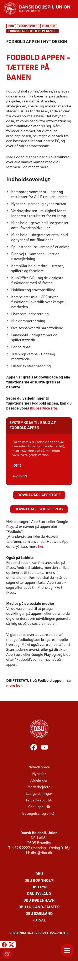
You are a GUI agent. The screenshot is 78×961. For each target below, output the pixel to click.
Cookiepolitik (39, 807)
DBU (11, 26)
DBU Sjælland (39, 914)
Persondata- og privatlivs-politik (39, 933)
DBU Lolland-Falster (39, 907)
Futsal (39, 920)
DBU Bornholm (39, 881)
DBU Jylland (39, 894)
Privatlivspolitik (39, 800)
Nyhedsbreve (39, 767)
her (40, 547)
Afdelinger (39, 780)
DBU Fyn (39, 887)
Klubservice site (43, 408)
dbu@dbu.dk (41, 853)
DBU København (39, 900)
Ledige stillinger (39, 794)
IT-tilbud (48, 26)
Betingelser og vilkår (39, 814)
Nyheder (39, 774)
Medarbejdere (39, 787)
